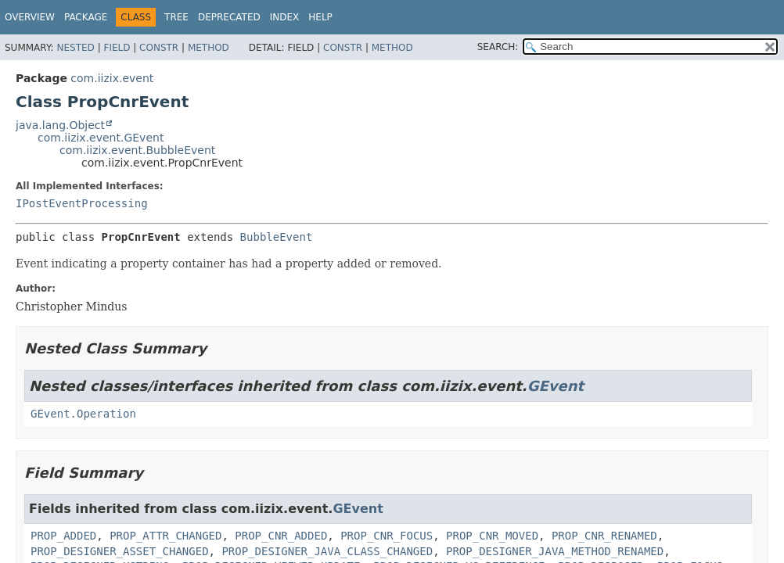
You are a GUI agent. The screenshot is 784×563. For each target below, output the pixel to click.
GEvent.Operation (83, 413)
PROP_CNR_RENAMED (604, 535)
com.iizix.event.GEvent (101, 137)
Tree (176, 17)
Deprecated (229, 17)
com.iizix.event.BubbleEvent (137, 150)
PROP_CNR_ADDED (281, 535)
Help (320, 17)
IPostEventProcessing (82, 203)
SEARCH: (498, 46)
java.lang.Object (60, 125)
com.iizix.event (111, 78)
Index (285, 17)
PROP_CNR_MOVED (492, 535)
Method (208, 47)
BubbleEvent (276, 237)
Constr (158, 47)
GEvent (555, 386)
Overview (30, 17)
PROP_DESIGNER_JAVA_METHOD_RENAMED (555, 551)
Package (85, 17)
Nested (75, 47)
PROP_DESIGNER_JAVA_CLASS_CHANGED (327, 551)
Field (116, 47)
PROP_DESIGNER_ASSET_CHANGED (120, 551)
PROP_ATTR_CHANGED (165, 535)
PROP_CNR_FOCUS (386, 535)
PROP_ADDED (63, 535)
